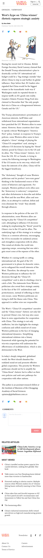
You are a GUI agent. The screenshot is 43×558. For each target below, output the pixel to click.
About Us (5, 543)
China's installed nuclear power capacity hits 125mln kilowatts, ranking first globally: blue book (22, 466)
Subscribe (35, 4)
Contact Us (6, 546)
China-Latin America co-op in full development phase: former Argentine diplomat (29, 449)
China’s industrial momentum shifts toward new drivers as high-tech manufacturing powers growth (23, 513)
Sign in (33, 2)
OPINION (6, 10)
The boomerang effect (13, 505)
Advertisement (27, 546)
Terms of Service (8, 549)
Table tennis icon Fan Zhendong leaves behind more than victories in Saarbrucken (22, 475)
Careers (24, 543)
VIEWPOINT (16, 10)
